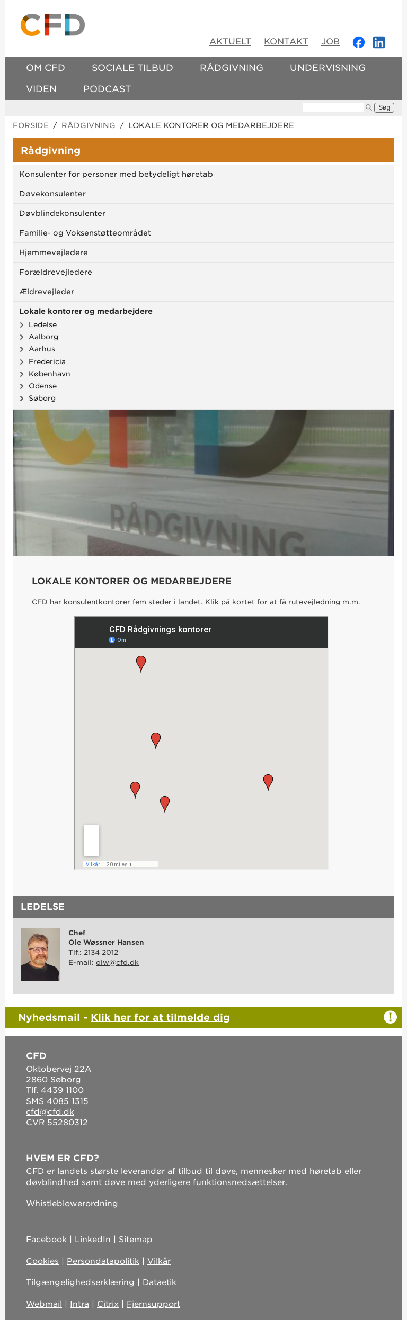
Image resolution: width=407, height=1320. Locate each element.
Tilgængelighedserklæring (80, 1282)
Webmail (44, 1304)
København (49, 373)
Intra (79, 1304)
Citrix (108, 1304)
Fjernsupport (153, 1304)
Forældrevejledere (55, 272)
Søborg (42, 398)
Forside (31, 125)
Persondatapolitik (103, 1261)
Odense (43, 386)
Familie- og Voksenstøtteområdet (85, 233)
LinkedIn (93, 1239)
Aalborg (43, 336)
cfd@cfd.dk (50, 1112)
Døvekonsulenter (52, 193)
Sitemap (136, 1239)
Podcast (107, 89)
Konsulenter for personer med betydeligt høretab (116, 174)
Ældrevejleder (46, 291)
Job (330, 42)
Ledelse (43, 324)
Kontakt (286, 42)
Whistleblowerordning (72, 1203)
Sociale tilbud (132, 67)
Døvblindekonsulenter (62, 213)
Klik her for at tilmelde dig (160, 1017)
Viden (41, 89)
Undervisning (328, 67)
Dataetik (159, 1282)
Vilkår (159, 1261)
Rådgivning (231, 67)
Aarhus (42, 349)
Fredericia (47, 361)
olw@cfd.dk (117, 962)
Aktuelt (230, 42)
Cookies (42, 1261)
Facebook (46, 1239)
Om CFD (45, 67)
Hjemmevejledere (53, 252)
